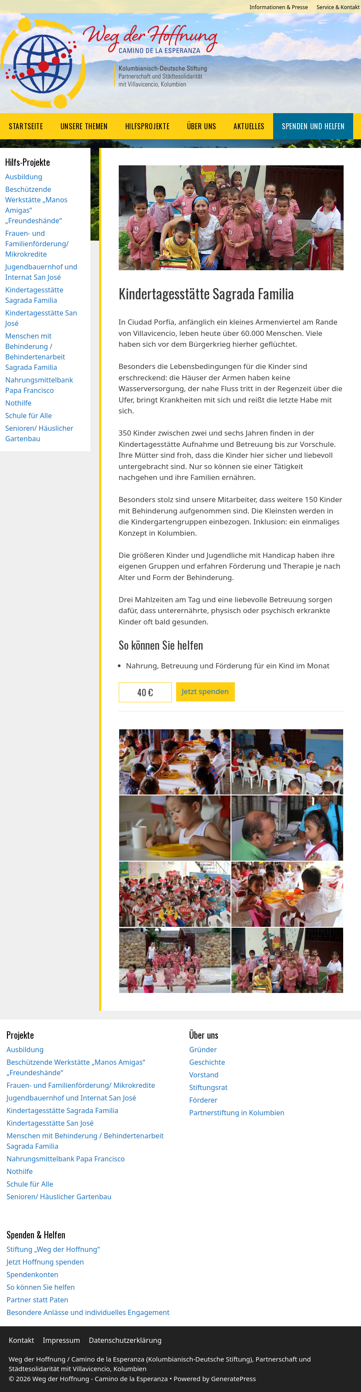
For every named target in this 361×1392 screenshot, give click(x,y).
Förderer (203, 1100)
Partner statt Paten (37, 1300)
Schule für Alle (28, 415)
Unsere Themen (84, 126)
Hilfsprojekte (147, 126)
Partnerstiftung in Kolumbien (236, 1112)
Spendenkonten (32, 1274)
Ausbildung (23, 176)
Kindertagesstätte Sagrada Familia (62, 1110)
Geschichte (207, 1062)
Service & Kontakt (338, 7)
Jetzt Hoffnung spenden (45, 1262)
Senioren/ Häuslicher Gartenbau (59, 1196)
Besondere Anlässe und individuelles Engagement (88, 1312)
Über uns (201, 126)
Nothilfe (18, 403)
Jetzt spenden (205, 691)
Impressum (61, 1340)
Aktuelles (249, 126)
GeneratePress (233, 1378)
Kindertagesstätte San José (50, 1123)
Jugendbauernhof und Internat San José (71, 1098)
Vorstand (204, 1075)
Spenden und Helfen (313, 126)
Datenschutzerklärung (125, 1340)
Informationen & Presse (279, 7)
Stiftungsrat (208, 1087)
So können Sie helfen (41, 1287)
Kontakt (21, 1340)
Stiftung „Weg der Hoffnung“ (53, 1249)
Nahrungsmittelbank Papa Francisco (66, 1159)
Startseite (26, 126)
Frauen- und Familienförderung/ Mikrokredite (37, 243)
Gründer (203, 1049)
